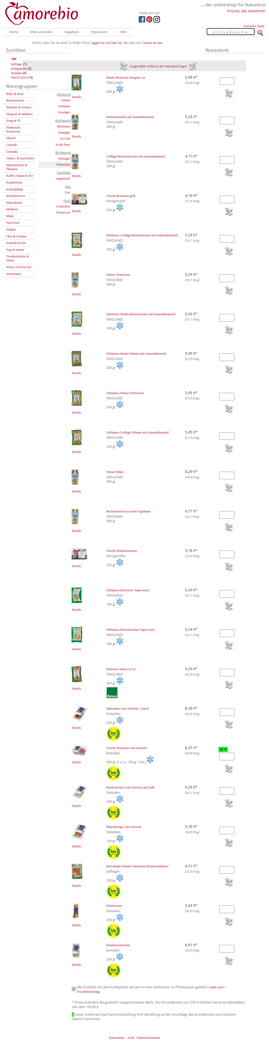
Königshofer (19, 68)
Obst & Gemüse (16, 236)
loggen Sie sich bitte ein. (106, 43)
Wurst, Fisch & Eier (19, 267)
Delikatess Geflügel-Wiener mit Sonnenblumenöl (137, 432)
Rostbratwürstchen (118, 945)
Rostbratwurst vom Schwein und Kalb (130, 787)
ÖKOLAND (19, 77)
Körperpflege (14, 189)
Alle (14, 59)
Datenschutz (116, 1038)
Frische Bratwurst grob (121, 196)
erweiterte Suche (254, 26)
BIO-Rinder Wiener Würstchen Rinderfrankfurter (137, 866)
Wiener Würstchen (118, 275)
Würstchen (63, 164)
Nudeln (10, 229)
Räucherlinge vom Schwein (123, 827)
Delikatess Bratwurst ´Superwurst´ (128, 590)
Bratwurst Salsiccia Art (121, 669)
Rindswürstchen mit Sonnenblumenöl (130, 117)
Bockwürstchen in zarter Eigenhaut (128, 511)
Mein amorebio (41, 32)
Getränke (12, 152)
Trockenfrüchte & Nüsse (17, 258)
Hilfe (123, 32)
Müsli (10, 216)
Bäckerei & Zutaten (18, 107)
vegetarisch (63, 178)
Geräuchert (63, 206)
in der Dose (63, 144)
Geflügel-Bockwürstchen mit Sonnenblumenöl (135, 156)
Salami (65, 100)
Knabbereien (14, 182)
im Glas (65, 138)
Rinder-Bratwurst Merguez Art (125, 77)
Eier (67, 192)
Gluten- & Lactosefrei (20, 158)
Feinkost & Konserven (13, 129)
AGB (130, 1038)
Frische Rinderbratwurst (121, 551)
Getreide (11, 145)
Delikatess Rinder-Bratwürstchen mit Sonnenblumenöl (140, 314)
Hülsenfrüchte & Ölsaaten (16, 167)
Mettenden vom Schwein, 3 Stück (127, 708)
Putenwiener (114, 906)
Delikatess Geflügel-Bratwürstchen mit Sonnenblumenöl (142, 235)
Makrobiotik (14, 203)
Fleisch (10, 138)
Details (76, 97)
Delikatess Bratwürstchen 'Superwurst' (130, 630)
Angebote (72, 32)
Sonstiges (64, 112)
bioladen (16, 73)
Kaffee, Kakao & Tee (19, 175)
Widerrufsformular (148, 1038)
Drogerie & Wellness (19, 114)
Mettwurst (63, 126)
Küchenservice (15, 196)
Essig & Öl (13, 121)
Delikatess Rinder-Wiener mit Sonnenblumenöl (136, 353)
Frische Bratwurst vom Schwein (126, 748)
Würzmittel (13, 274)
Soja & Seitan (15, 250)
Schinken (64, 106)
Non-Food (12, 223)
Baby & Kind (14, 94)
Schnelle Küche (16, 243)
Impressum (99, 32)
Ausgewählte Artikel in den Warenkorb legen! (158, 66)
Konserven (63, 212)
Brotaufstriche (15, 100)
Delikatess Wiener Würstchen (125, 393)
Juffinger (16, 64)
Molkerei (12, 209)
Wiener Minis (115, 472)
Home (13, 32)
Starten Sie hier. (153, 43)
